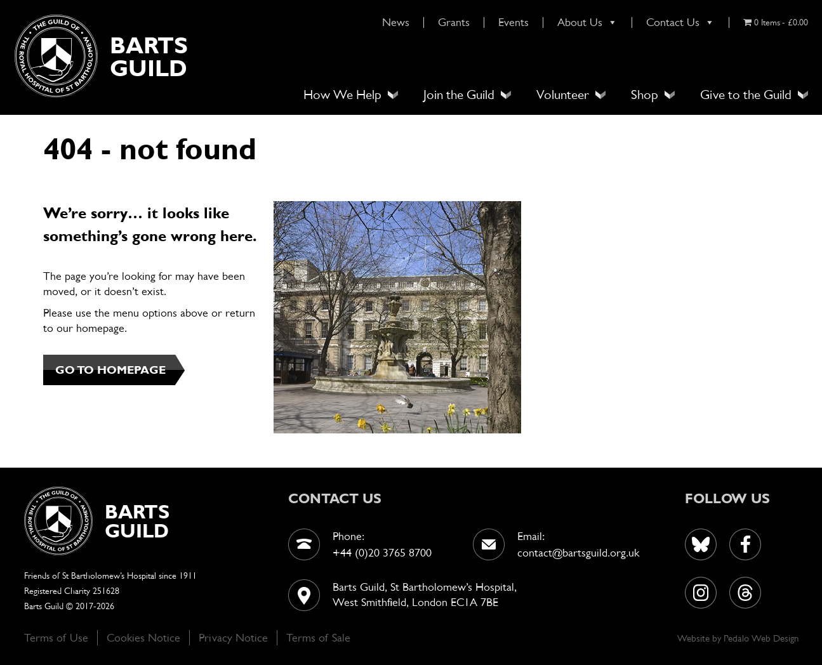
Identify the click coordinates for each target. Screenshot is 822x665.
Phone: (348, 536)
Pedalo (738, 638)
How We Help (342, 94)
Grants (454, 22)
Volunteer (562, 94)
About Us (587, 22)
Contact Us (680, 22)
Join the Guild (458, 94)
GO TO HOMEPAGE (110, 369)
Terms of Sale (318, 637)
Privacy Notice (233, 637)
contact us (334, 498)
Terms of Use (56, 637)
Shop (644, 94)
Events (513, 22)
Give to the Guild (746, 94)
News (395, 22)
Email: (531, 536)
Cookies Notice (143, 637)
